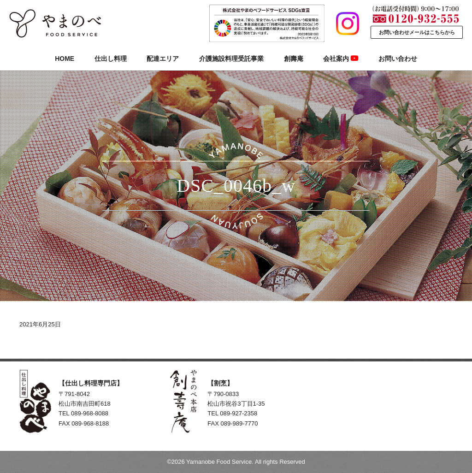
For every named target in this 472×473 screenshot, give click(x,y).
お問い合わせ (397, 58)
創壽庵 (293, 58)
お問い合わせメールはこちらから (417, 32)
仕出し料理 (110, 58)
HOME (64, 58)
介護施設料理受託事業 (231, 58)
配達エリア (163, 58)
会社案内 (340, 58)
